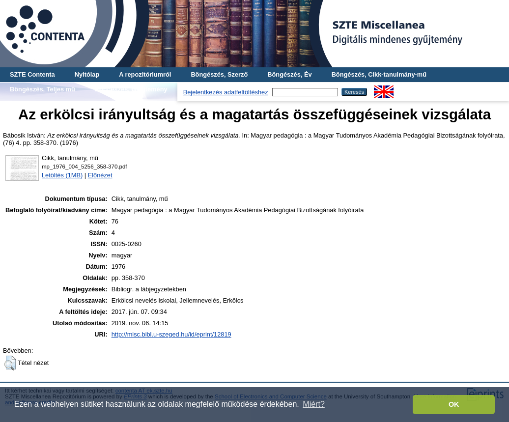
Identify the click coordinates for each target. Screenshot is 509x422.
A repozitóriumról (145, 74)
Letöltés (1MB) (62, 175)
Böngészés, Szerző (219, 74)
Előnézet (100, 175)
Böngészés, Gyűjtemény (131, 89)
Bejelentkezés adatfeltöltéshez (225, 92)
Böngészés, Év (289, 74)
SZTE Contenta (32, 74)
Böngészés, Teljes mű (42, 89)
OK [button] (454, 404)
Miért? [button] (313, 404)
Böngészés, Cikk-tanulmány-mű (379, 74)
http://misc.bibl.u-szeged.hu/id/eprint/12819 (171, 334)
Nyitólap (87, 74)
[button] (10, 363)
